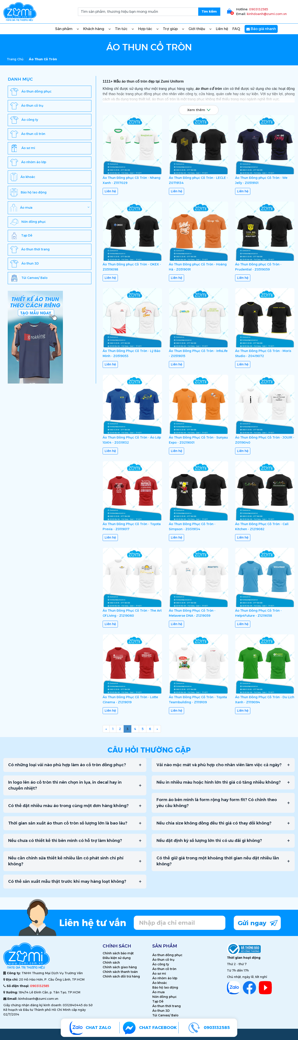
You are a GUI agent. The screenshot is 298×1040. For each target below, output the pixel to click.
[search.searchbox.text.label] (149, 12)
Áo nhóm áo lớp (164, 978)
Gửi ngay (258, 922)
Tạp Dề (157, 1001)
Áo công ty (160, 964)
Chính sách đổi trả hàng (121, 976)
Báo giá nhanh (261, 29)
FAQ (236, 29)
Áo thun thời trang (166, 1006)
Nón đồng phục (164, 997)
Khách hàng (97, 29)
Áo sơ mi (159, 974)
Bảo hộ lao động (165, 987)
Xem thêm (198, 110)
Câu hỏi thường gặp (149, 750)
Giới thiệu (200, 29)
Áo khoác (159, 983)
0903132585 (258, 9)
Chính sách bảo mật (118, 953)
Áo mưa (158, 992)
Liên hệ (222, 29)
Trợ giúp (173, 29)
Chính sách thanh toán (120, 972)
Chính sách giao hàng (120, 967)
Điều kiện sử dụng (117, 958)
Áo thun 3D (161, 1011)
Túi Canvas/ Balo (165, 1015)
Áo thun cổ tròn (164, 969)
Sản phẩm (67, 29)
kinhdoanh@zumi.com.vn (267, 14)
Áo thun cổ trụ (163, 960)
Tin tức (124, 29)
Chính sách (111, 962)
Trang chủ (15, 59)
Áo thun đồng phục (167, 955)
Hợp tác (148, 29)
